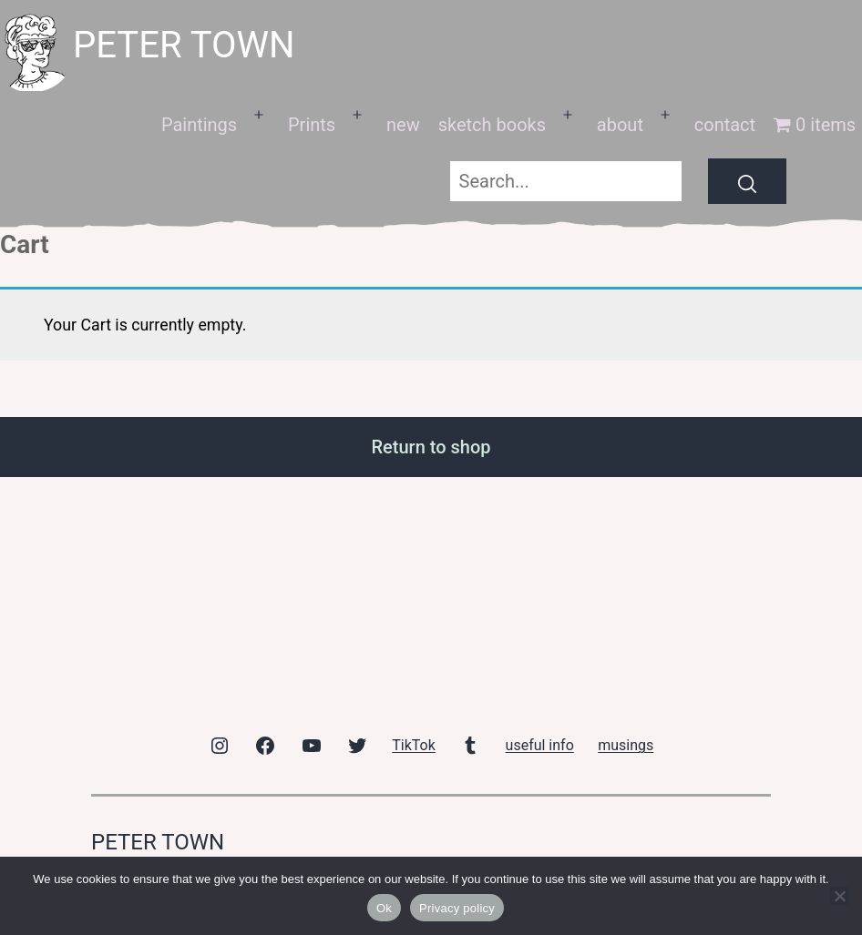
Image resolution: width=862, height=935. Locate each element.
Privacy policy (457, 908)
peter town (184, 45)
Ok (384, 908)
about (620, 125)
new (403, 125)
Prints (311, 125)
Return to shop (431, 447)
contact (724, 125)
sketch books (492, 125)
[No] (839, 896)
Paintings (199, 125)
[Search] (747, 181)
